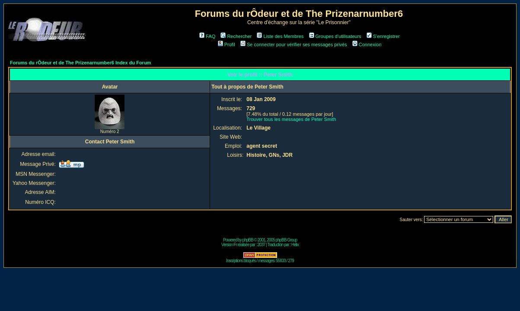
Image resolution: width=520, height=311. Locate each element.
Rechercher (236, 36)
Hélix (295, 244)
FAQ (207, 36)
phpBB (247, 240)
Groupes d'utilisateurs (335, 36)
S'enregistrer (383, 36)
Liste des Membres (280, 36)
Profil (226, 44)
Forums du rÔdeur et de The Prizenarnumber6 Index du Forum (80, 62)
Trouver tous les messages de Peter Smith (291, 119)
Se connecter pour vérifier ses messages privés (293, 44)
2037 (261, 244)
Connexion (367, 44)
